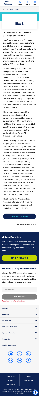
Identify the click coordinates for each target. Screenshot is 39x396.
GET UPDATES (20, 297)
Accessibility (35, 392)
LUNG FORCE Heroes (11, 9)
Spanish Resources (9, 345)
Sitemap (10, 380)
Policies (28, 376)
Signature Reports (8, 333)
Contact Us (6, 339)
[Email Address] (19, 289)
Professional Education (10, 327)
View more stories (19, 216)
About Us (5, 308)
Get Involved (6, 320)
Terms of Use (10, 376)
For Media (5, 314)
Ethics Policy (10, 384)
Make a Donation (19, 258)
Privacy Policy (28, 380)
